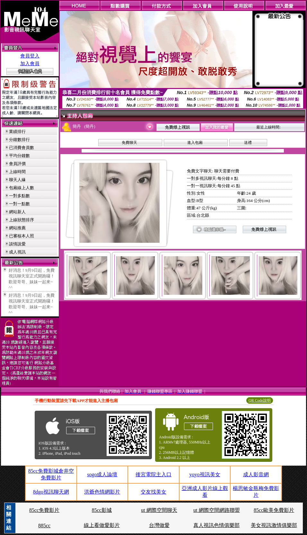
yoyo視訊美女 (204, 474)
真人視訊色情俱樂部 (216, 525)
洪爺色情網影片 (102, 492)
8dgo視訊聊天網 (51, 492)
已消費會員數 (21, 147)
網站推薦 (17, 227)
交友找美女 (153, 492)
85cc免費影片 (44, 510)
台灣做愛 (159, 525)
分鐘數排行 (19, 139)
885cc (44, 525)
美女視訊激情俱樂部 (274, 525)
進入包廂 (195, 142)
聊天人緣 (17, 179)
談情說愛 (17, 243)
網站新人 (17, 211)
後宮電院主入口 (153, 474)
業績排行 (17, 131)
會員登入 (29, 55)
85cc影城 (102, 510)
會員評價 (17, 163)
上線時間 (17, 171)
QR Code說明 (260, 400)
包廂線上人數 (21, 187)
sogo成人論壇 (102, 474)
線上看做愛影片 (102, 525)
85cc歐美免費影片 (274, 510)
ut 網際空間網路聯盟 (216, 510)
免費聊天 (129, 142)
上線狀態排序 (21, 219)
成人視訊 (17, 252)
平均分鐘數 (19, 155)
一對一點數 (19, 203)
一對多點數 (19, 195)
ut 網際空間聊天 (159, 510)
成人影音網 (256, 474)
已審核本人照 (21, 235)
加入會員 (29, 63)
